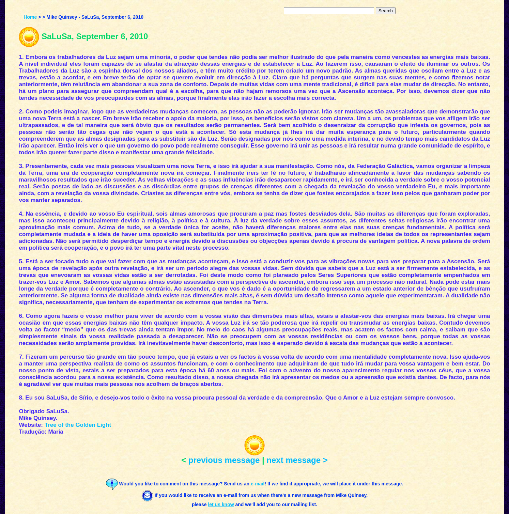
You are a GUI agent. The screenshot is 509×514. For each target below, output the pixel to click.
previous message (224, 460)
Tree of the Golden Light (78, 425)
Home (30, 17)
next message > (296, 460)
